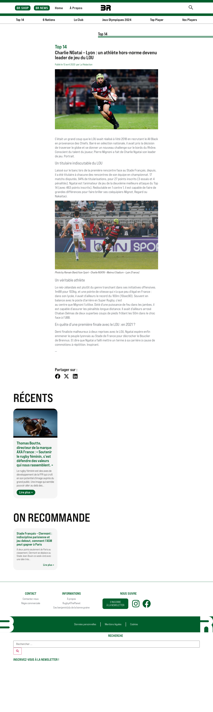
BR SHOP (23, 8)
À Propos (76, 8)
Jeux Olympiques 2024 (116, 20)
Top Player (156, 20)
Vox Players (189, 20)
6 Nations (49, 20)
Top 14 (20, 20)
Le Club (78, 20)
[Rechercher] (17, 651)
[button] (57, 376)
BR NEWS (42, 8)
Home (59, 8)
